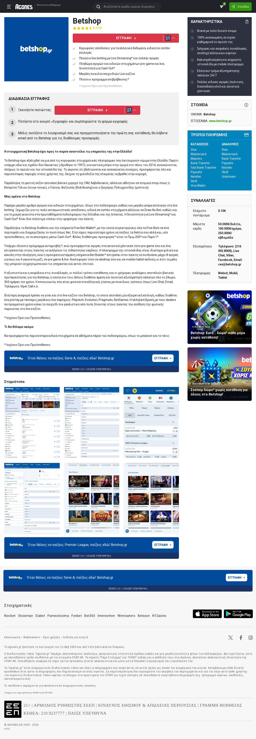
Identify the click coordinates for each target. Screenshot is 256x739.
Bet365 (89, 615)
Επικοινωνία (12, 637)
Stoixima (41, 5)
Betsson (144, 615)
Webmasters (31, 637)
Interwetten (106, 615)
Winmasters (126, 615)
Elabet (40, 615)
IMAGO (36, 692)
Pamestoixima (58, 615)
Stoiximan (25, 615)
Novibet (10, 615)
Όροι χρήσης (51, 637)
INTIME (49, 692)
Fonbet (76, 615)
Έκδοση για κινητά (75, 637)
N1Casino (159, 615)
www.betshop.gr (220, 121)
